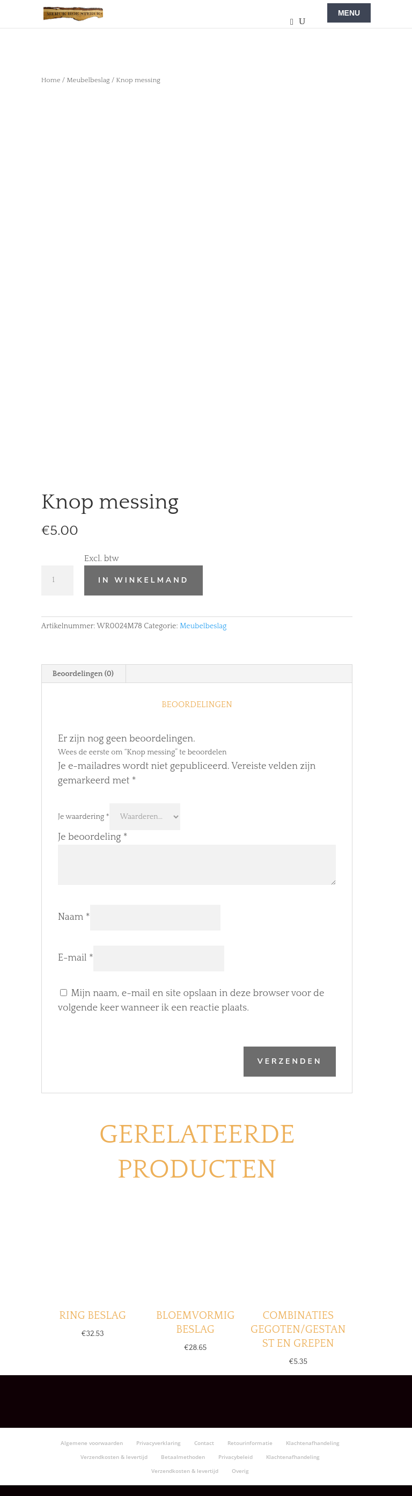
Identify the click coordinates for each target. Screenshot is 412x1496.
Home (51, 80)
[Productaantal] (57, 580)
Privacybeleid (235, 1457)
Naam (74, 917)
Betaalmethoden (183, 1457)
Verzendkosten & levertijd (114, 1457)
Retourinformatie (250, 1443)
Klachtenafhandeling (313, 1443)
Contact (204, 1443)
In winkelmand (143, 580)
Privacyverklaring (158, 1443)
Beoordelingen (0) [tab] (83, 674)
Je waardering (83, 816)
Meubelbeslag (88, 80)
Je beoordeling (93, 837)
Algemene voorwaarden (92, 1443)
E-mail (75, 958)
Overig (240, 1471)
